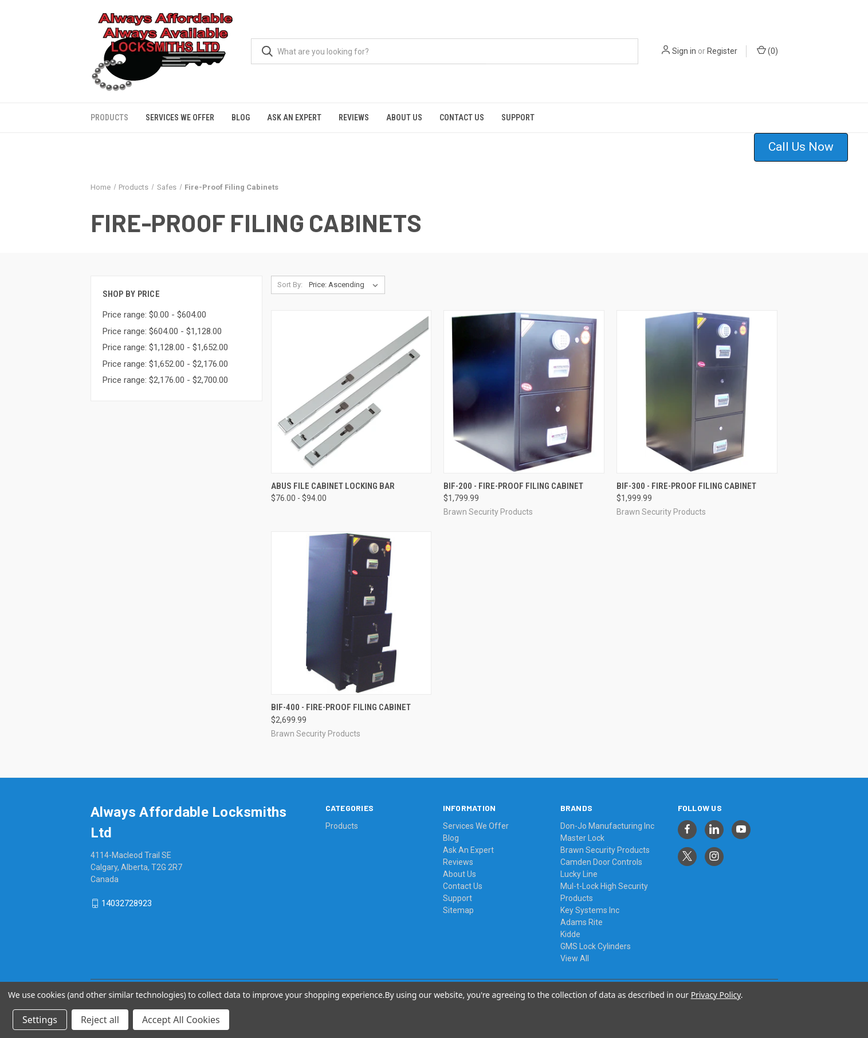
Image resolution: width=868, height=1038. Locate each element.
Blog (240, 117)
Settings (39, 1019)
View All (574, 958)
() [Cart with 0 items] (767, 50)
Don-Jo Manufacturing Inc (607, 826)
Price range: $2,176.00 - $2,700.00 (165, 380)
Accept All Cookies (181, 1019)
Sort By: (290, 284)
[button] (808, 147)
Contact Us (461, 117)
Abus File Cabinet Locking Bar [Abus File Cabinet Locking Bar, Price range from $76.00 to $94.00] (333, 486)
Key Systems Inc (589, 910)
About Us (404, 117)
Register (722, 51)
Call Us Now (801, 147)
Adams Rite (581, 922)
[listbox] (345, 284)
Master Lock (582, 838)
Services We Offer (180, 117)
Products (109, 117)
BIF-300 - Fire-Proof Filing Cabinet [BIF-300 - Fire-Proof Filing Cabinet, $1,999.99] (686, 486)
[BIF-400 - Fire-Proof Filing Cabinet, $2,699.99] (351, 613)
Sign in (684, 51)
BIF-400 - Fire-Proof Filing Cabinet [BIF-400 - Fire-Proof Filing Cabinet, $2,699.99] (341, 707)
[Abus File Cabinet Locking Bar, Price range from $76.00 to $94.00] (351, 391)
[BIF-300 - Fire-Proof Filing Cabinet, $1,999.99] (697, 391)
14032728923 (126, 903)
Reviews (354, 117)
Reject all (100, 1019)
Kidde (570, 934)
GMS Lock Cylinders (595, 946)
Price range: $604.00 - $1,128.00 (162, 331)
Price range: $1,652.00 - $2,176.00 (165, 364)
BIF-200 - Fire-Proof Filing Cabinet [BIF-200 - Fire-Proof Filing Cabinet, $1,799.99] (513, 486)
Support (518, 117)
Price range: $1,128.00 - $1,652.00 (165, 347)
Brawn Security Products (605, 850)
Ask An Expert (294, 117)
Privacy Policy (716, 994)
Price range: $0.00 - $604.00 (154, 315)
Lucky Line (579, 874)
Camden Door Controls (601, 862)
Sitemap (458, 910)
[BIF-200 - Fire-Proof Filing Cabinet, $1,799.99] (524, 391)
